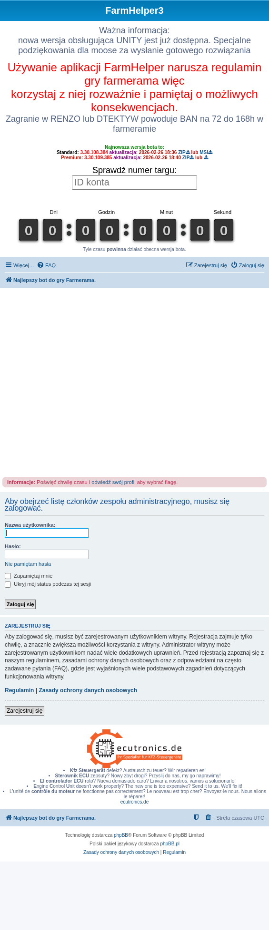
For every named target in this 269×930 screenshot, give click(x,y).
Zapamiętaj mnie (28, 576)
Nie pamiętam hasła (28, 564)
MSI (205, 152)
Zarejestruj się (24, 710)
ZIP (184, 152)
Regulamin (19, 690)
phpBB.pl (169, 843)
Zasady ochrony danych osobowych (88, 690)
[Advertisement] (89, 382)
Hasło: (13, 546)
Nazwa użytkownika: (30, 525)
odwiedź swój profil (113, 482)
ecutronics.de (134, 801)
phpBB (121, 835)
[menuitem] (46, 265)
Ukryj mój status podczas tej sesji (48, 584)
